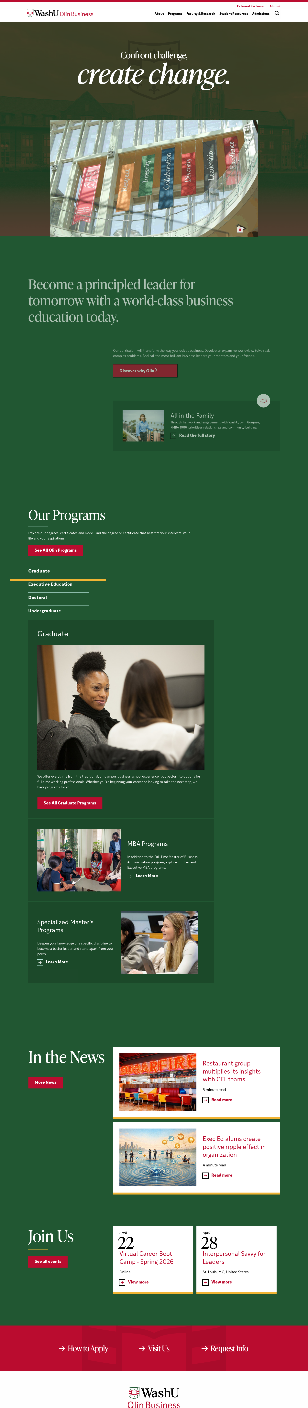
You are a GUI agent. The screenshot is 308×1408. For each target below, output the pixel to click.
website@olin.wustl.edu (195, 1353)
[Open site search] (277, 13)
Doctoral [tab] (36, 618)
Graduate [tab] (39, 591)
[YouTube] (141, 1341)
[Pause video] (240, 230)
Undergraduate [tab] (43, 631)
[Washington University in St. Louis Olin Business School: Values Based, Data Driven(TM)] (154, 1324)
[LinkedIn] (155, 1341)
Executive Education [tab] (48, 604)
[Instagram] (167, 1341)
